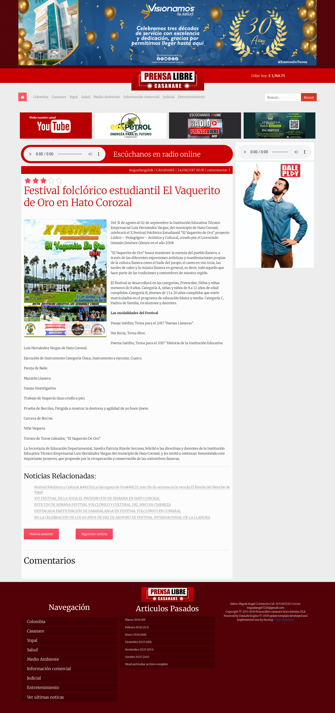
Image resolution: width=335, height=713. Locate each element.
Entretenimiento (191, 97)
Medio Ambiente (106, 97)
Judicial (169, 97)
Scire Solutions (285, 619)
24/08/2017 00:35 (190, 170)
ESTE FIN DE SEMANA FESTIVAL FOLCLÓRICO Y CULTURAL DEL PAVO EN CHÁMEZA (102, 504)
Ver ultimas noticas (45, 697)
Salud (85, 97)
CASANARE (165, 170)
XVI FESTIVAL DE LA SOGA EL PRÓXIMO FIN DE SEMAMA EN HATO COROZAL (97, 498)
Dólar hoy (259, 75)
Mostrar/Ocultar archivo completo (146, 664)
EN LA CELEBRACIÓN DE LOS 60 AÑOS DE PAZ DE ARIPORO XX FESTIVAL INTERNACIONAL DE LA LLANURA (122, 517)
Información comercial (141, 97)
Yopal (73, 97)
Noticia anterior (41, 534)
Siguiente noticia (94, 534)
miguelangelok (141, 170)
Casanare (59, 97)
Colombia (40, 97)
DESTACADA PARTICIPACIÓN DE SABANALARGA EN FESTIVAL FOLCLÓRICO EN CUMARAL (107, 511)
